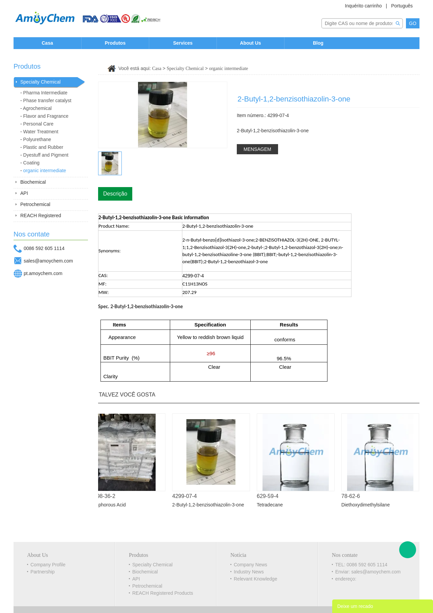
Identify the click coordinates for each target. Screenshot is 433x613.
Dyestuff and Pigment (46, 155)
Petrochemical (35, 204)
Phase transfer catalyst (47, 100)
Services (183, 43)
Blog (318, 43)
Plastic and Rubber (43, 147)
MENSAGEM (257, 149)
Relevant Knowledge (255, 579)
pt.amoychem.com (43, 273)
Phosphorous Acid (109, 504)
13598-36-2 (103, 496)
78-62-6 (352, 496)
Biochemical (33, 182)
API (24, 193)
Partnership (42, 571)
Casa (47, 43)
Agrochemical (37, 108)
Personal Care (38, 124)
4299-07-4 (186, 496)
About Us (250, 43)
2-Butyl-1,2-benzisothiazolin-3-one (210, 504)
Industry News (249, 571)
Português (402, 5)
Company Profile (48, 564)
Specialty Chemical (40, 82)
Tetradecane (272, 504)
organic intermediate (44, 170)
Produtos (115, 43)
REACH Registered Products (162, 593)
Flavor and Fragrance (46, 116)
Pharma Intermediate (45, 92)
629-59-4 (269, 496)
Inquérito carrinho (363, 5)
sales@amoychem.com (48, 261)
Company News (250, 564)
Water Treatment (41, 131)
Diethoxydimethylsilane (367, 504)
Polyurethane (37, 139)
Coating (31, 162)
